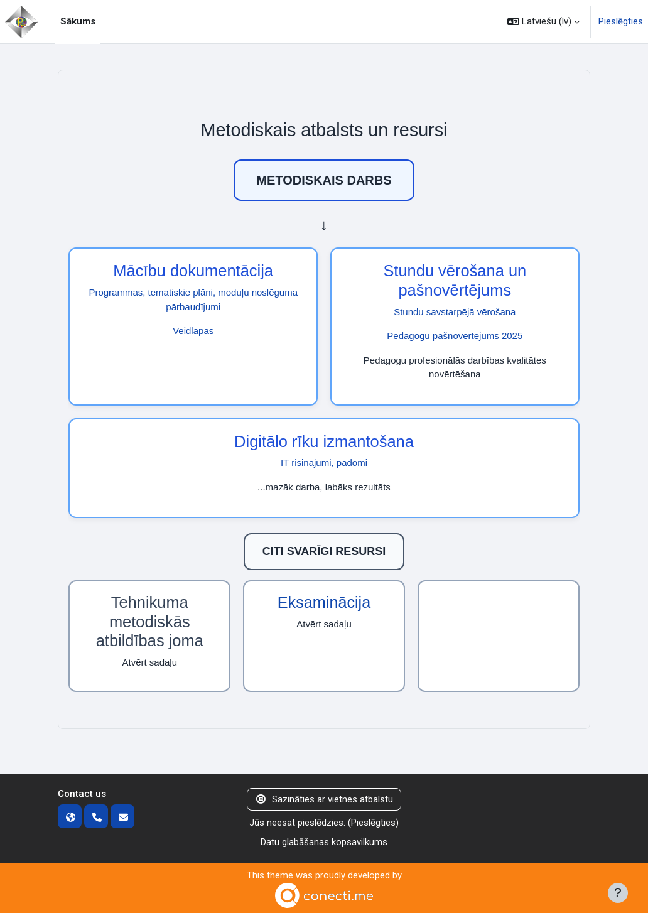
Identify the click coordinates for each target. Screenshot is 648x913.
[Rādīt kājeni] (618, 893)
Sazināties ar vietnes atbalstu (324, 799)
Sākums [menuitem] (77, 21)
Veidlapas (193, 330)
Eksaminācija (324, 602)
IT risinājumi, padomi (324, 462)
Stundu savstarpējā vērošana (455, 311)
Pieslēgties (620, 21)
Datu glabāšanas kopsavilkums (324, 842)
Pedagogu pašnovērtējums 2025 (454, 335)
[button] (543, 21)
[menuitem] (105, 22)
